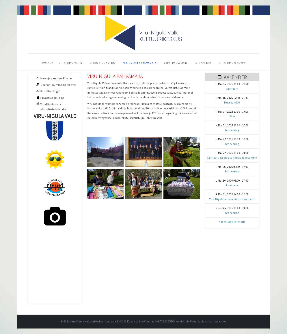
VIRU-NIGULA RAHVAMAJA (139, 63)
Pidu (232, 116)
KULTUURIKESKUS (70, 63)
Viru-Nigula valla (50, 104)
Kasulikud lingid (50, 91)
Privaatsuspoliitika (52, 97)
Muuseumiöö (232, 102)
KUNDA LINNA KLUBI (103, 63)
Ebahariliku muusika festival (58, 84)
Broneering (232, 130)
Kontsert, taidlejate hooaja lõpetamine (232, 157)
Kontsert (232, 89)
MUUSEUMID (203, 63)
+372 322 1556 (165, 321)
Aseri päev (232, 185)
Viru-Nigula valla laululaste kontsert (232, 199)
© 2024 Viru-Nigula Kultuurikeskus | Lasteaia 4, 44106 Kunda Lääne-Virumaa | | (118, 321)
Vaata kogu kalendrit (232, 222)
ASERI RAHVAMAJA (176, 63)
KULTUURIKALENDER (232, 63)
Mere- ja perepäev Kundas (56, 78)
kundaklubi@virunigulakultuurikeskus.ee (201, 321)
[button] (105, 152)
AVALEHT (47, 63)
